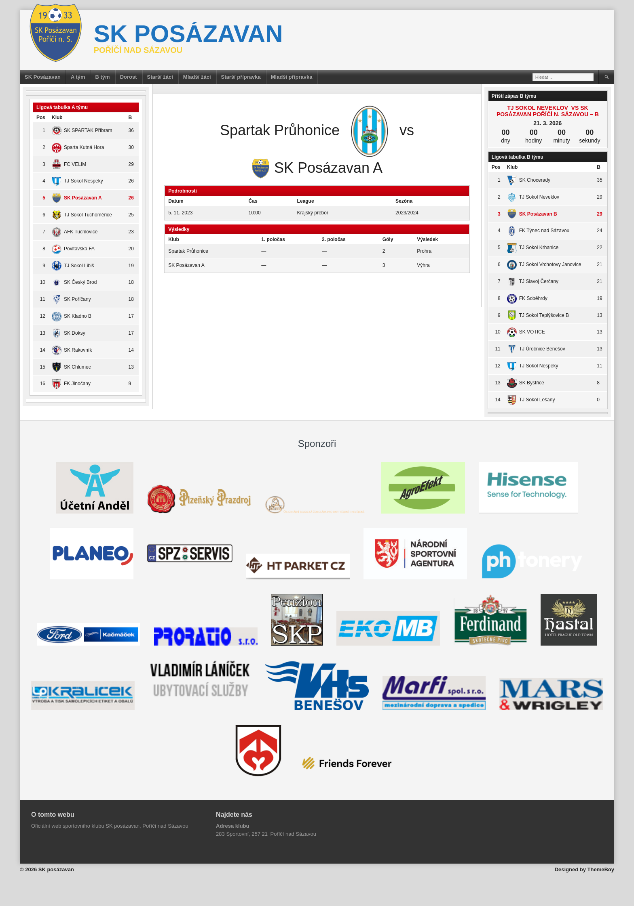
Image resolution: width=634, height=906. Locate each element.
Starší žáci (160, 77)
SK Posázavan (43, 77)
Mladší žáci (197, 77)
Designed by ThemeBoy (584, 869)
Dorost (128, 77)
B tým (102, 77)
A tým (78, 77)
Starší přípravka (241, 77)
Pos (40, 117)
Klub (57, 117)
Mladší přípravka (292, 77)
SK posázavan (188, 33)
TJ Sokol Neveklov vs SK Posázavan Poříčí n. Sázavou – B (548, 111)
